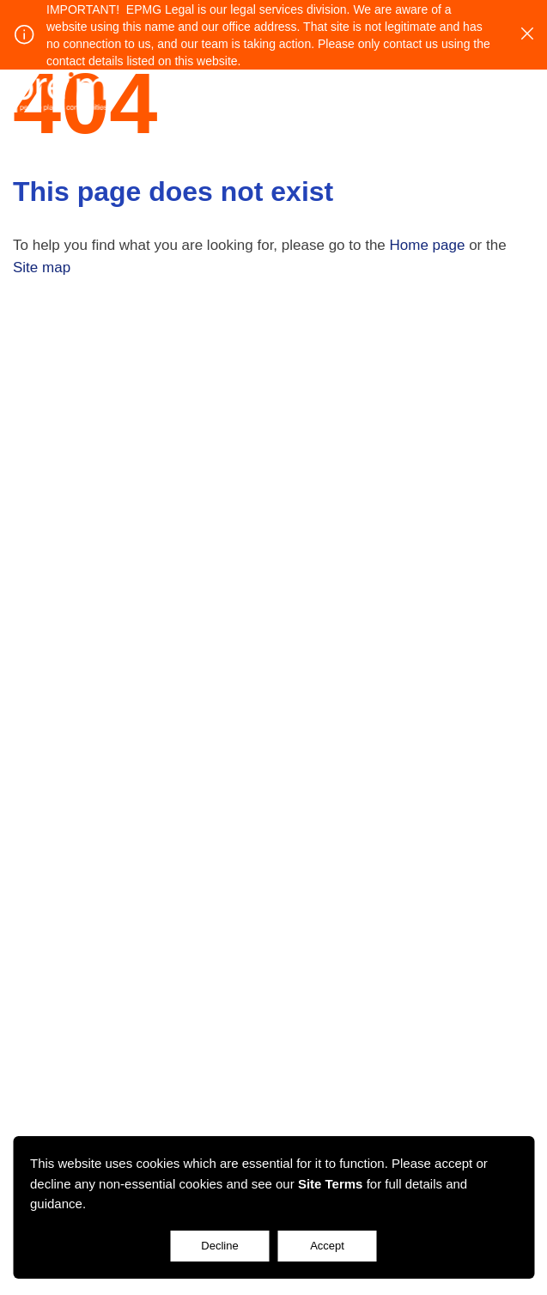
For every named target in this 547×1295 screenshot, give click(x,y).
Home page (427, 245)
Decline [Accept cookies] (219, 1245)
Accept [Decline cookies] (327, 1245)
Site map (41, 267)
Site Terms (330, 1183)
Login (476, 90)
